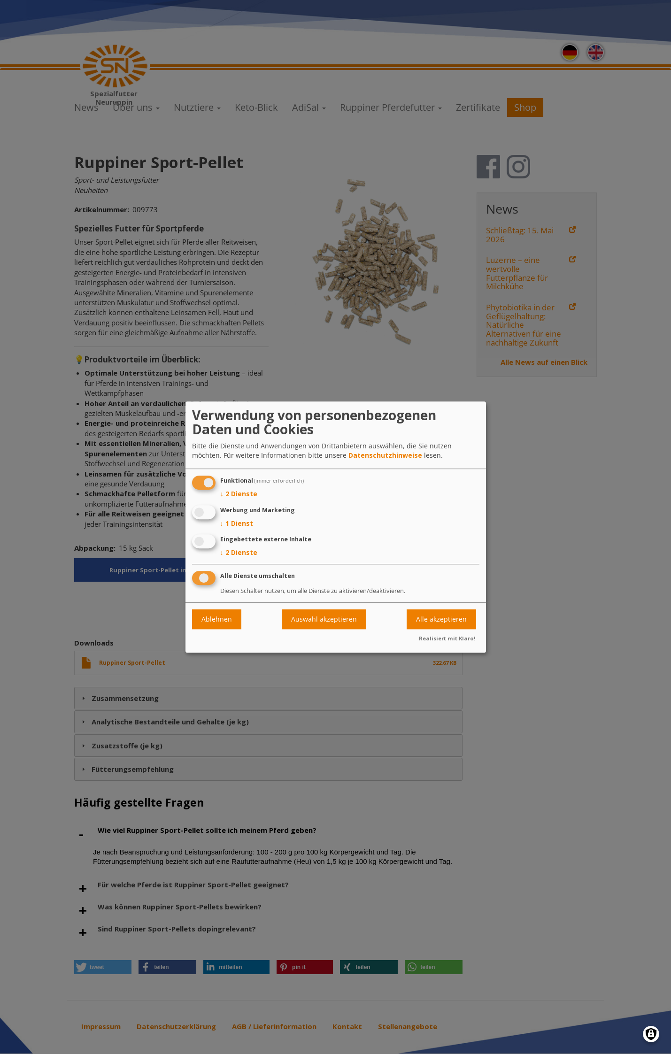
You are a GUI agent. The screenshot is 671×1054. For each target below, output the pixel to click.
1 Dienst (236, 523)
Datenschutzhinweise (385, 455)
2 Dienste (238, 494)
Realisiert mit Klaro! (447, 638)
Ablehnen (216, 619)
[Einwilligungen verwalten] (651, 1034)
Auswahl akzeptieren (324, 619)
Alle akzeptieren (441, 619)
